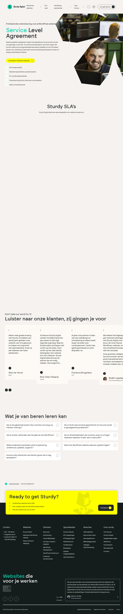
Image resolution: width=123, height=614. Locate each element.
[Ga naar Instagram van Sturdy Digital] (11, 599)
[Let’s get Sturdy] (106, 7)
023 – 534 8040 (9, 532)
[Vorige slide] (6, 390)
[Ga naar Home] (6, 484)
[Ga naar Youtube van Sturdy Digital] (16, 599)
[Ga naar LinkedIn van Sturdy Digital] (5, 599)
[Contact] (106, 508)
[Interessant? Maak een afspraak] (20, 60)
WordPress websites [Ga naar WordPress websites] (14, 484)
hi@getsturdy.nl (9, 534)
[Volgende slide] (10, 390)
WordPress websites (30, 7)
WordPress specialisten (58, 7)
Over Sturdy (76, 7)
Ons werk (46, 7)
